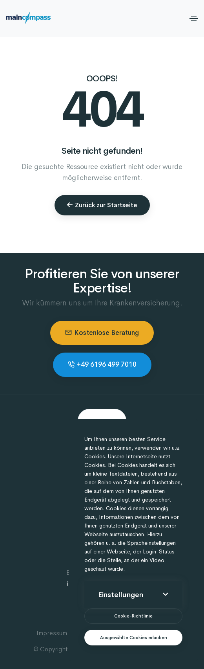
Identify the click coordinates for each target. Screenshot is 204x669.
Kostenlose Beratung (102, 333)
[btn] (133, 616)
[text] (133, 638)
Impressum (51, 633)
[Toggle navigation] (193, 18)
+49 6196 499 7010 (102, 364)
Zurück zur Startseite (102, 205)
